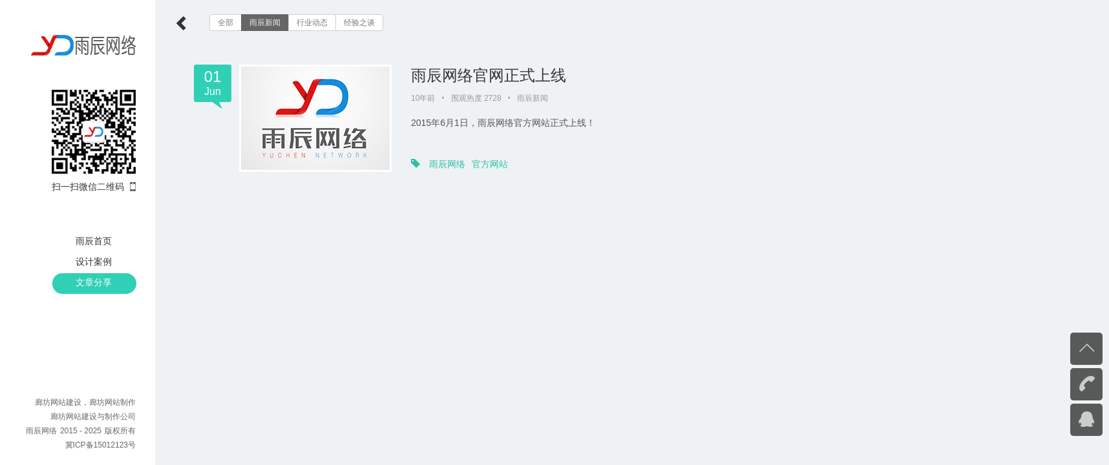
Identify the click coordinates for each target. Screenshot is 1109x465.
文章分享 (94, 282)
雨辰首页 (94, 241)
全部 (225, 22)
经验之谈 (359, 22)
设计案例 (94, 261)
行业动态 (312, 22)
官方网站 (490, 164)
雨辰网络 (447, 164)
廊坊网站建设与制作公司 (93, 416)
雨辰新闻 (264, 22)
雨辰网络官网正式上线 (488, 75)
